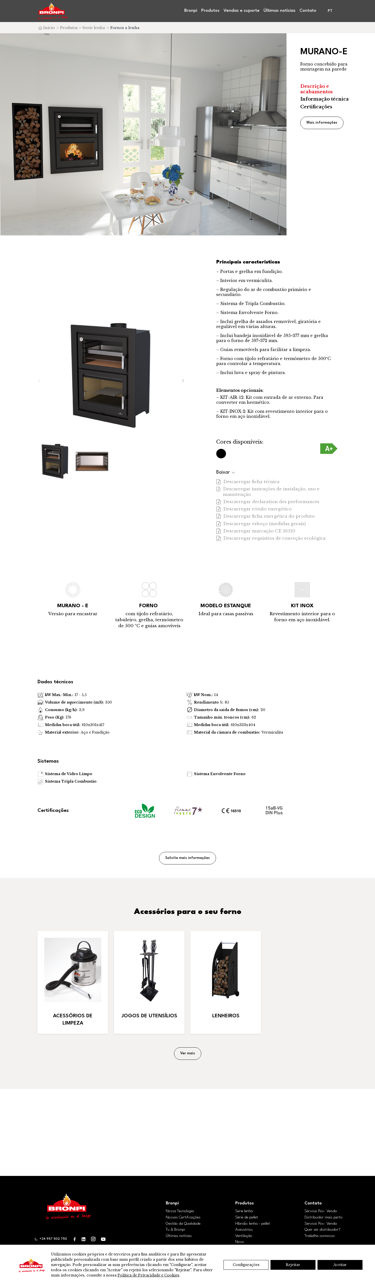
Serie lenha (93, 27)
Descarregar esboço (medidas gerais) (261, 523)
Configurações (246, 1264)
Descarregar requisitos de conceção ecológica (271, 538)
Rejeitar (293, 1264)
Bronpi (190, 11)
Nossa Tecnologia (180, 1211)
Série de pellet (246, 1217)
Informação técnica (324, 99)
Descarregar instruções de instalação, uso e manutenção (267, 491)
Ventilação (243, 1236)
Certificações (316, 107)
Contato (308, 11)
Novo (239, 1242)
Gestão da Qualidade (183, 1224)
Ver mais (187, 1053)
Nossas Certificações (183, 1217)
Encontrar (187, 1141)
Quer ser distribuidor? (322, 1230)
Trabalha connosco (319, 1236)
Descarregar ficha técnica (248, 481)
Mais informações (321, 123)
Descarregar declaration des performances (267, 501)
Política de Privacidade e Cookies (148, 1275)
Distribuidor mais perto (323, 1217)
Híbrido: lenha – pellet (252, 1224)
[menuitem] (330, 11)
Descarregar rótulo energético (254, 509)
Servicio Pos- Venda (320, 1211)
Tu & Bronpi (175, 1230)
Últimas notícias (280, 11)
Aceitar (340, 1264)
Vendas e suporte (242, 11)
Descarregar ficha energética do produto (265, 516)
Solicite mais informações (187, 858)
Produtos (210, 11)
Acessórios (244, 1230)
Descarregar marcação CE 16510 (255, 531)
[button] (183, 380)
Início (49, 27)
